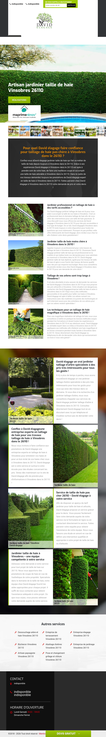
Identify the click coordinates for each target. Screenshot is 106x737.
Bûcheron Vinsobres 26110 (27, 646)
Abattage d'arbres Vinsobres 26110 (54, 646)
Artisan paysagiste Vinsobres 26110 (26, 655)
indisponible (16, 4)
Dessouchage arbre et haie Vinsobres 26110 (28, 634)
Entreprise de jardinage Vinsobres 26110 (84, 646)
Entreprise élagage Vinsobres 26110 (82, 634)
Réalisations (19, 100)
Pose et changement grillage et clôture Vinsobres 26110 (55, 656)
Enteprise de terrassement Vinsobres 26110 (53, 635)
